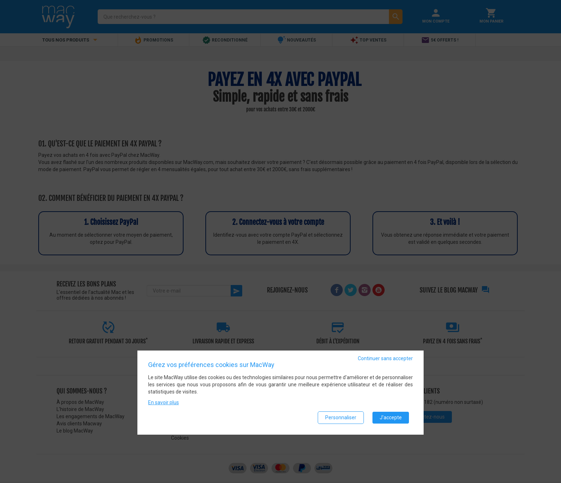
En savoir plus (163, 402)
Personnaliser (340, 417)
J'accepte (391, 417)
